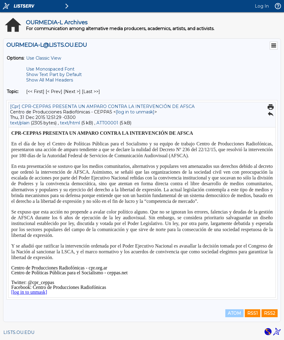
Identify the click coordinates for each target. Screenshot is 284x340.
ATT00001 (107, 123)
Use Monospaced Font (50, 69)
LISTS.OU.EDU (18, 332)
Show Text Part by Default (54, 74)
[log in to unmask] (135, 112)
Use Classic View (43, 58)
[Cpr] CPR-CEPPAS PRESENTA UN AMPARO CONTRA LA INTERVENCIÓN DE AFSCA (102, 106)
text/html (70, 123)
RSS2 (269, 313)
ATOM (234, 313)
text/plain (19, 123)
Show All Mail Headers (49, 80)
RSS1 (252, 313)
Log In (262, 6)
